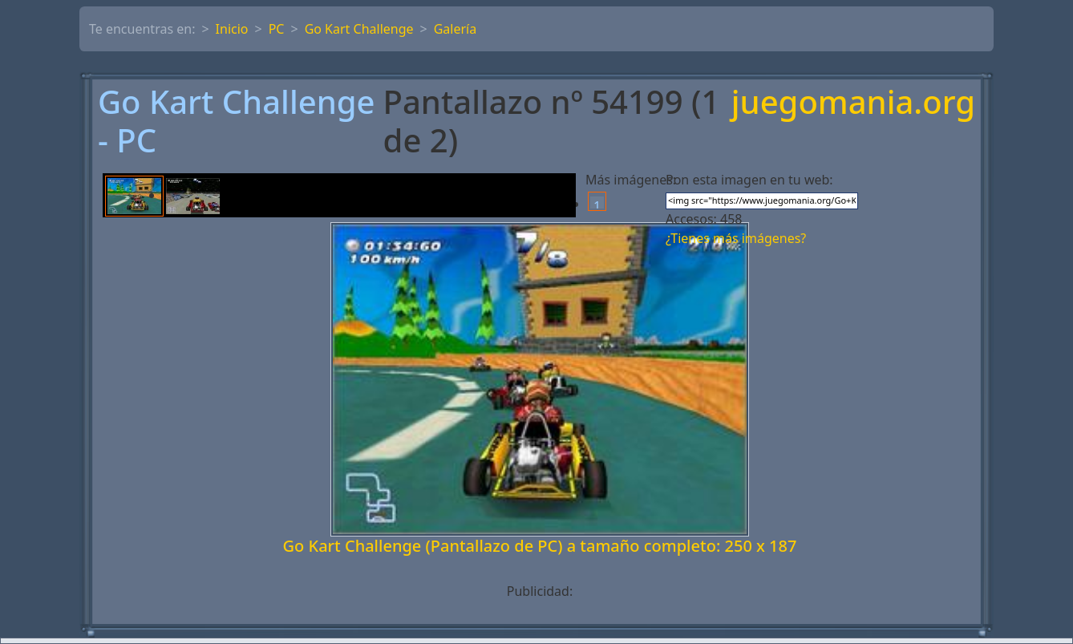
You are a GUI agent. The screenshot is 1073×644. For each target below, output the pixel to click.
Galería (455, 29)
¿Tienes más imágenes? (736, 238)
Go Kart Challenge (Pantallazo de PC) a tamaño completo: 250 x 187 (540, 546)
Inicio (232, 29)
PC (277, 29)
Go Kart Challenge (359, 29)
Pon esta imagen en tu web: (749, 179)
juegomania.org (853, 103)
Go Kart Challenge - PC (236, 121)
